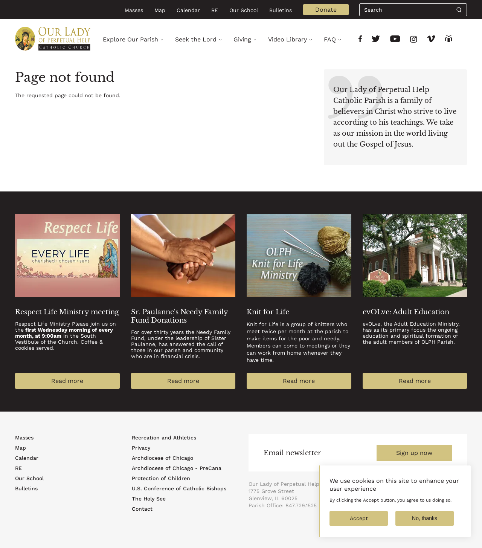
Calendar (188, 10)
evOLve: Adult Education (406, 312)
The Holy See (149, 499)
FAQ (330, 39)
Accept (359, 523)
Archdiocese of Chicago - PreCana (176, 468)
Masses (134, 10)
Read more (67, 380)
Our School (243, 10)
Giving (242, 39)
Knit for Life (268, 312)
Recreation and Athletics (164, 438)
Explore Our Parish (130, 39)
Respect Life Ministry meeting (67, 312)
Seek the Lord (196, 39)
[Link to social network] (360, 39)
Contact (142, 509)
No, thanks (424, 523)
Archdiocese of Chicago (162, 458)
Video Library (287, 39)
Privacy (141, 448)
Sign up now (414, 452)
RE (214, 10)
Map (159, 10)
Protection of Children (161, 478)
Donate (326, 9)
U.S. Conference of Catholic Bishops (179, 488)
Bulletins (280, 10)
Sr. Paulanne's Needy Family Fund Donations (179, 316)
